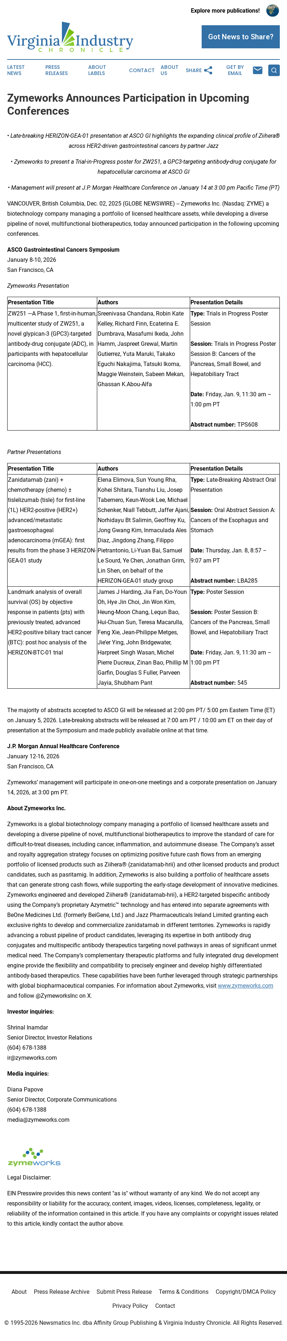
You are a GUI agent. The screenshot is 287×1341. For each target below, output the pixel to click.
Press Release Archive (61, 1291)
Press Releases (56, 70)
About (19, 1291)
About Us (170, 70)
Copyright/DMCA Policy (246, 1291)
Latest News (16, 70)
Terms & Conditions (183, 1291)
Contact (142, 70)
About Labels (97, 70)
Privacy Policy (130, 1305)
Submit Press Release (124, 1291)
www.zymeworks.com (245, 985)
